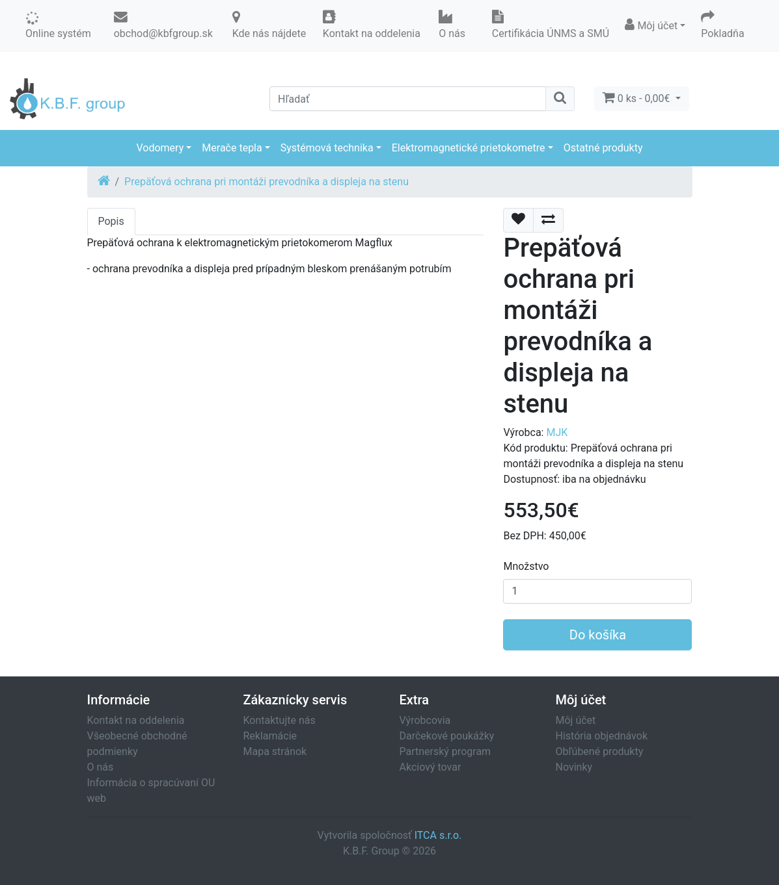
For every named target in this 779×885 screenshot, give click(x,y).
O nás (100, 767)
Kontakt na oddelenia (136, 720)
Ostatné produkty (603, 148)
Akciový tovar (430, 767)
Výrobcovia (425, 720)
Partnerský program (445, 751)
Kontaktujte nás (279, 720)
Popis (111, 221)
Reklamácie (270, 736)
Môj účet (576, 720)
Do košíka (597, 635)
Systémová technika (327, 148)
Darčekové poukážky (447, 736)
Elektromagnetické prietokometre (468, 148)
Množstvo (526, 566)
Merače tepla (232, 148)
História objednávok (602, 736)
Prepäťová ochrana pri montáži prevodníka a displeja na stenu (266, 181)
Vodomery (160, 148)
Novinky (574, 767)
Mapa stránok (275, 751)
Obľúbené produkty (600, 751)
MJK (556, 432)
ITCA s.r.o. (438, 835)
